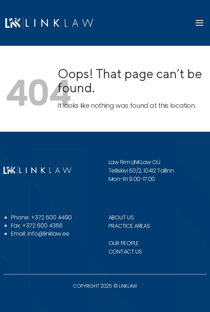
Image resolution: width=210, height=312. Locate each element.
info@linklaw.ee (48, 234)
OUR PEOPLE (124, 243)
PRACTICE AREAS (129, 226)
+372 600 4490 (51, 217)
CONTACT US (125, 252)
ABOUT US (121, 217)
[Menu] (200, 23)
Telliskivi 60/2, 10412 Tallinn (141, 171)
